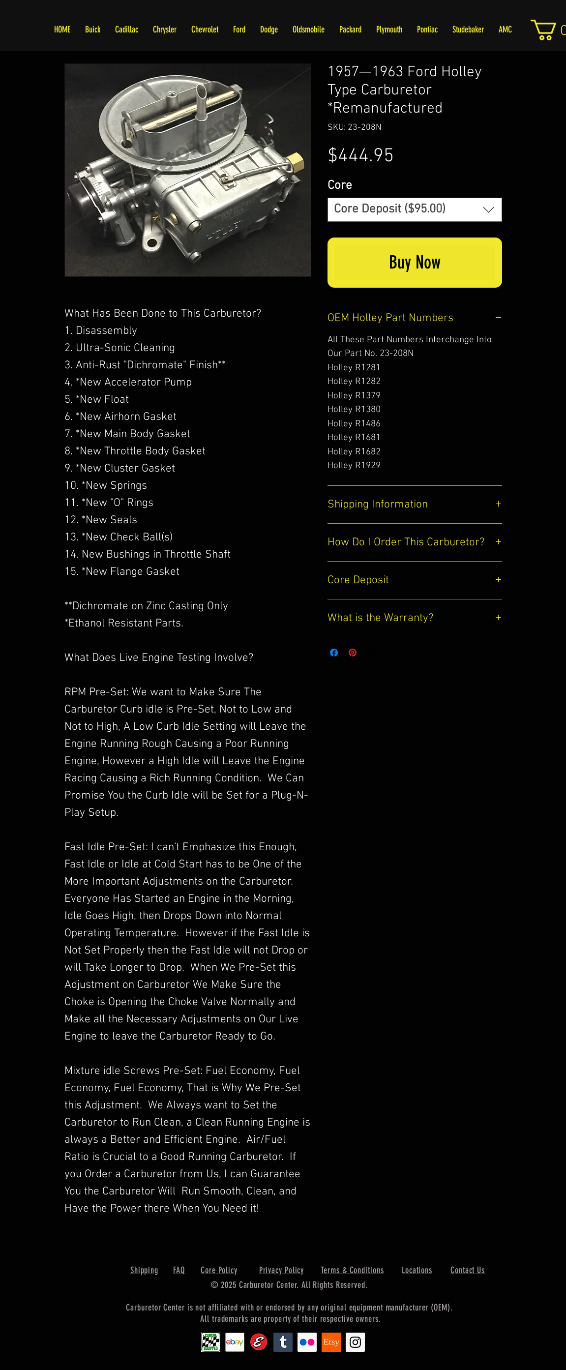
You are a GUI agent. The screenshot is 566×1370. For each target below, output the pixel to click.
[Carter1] (210, 1342)
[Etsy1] (331, 1342)
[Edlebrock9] (258, 1342)
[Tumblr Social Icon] (283, 1342)
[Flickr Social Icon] (307, 1342)
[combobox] (415, 210)
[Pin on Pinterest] (352, 652)
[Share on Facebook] (334, 652)
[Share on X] (371, 652)
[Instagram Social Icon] (355, 1342)
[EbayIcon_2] (234, 1342)
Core (340, 186)
